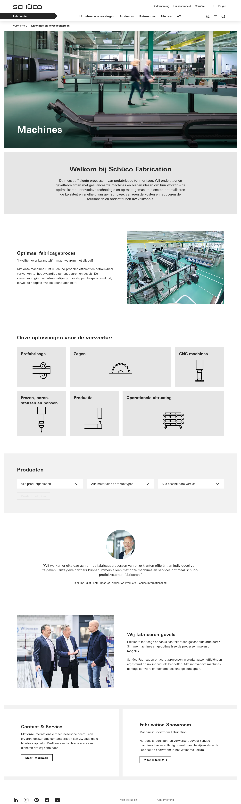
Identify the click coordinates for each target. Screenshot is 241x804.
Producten (126, 16)
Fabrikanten (23, 16)
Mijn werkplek (128, 799)
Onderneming (161, 6)
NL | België (219, 6)
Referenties (147, 16)
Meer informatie (37, 757)
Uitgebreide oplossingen (96, 16)
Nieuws (166, 16)
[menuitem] (15, 800)
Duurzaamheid (182, 6)
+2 (179, 16)
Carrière (200, 6)
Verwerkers (20, 25)
